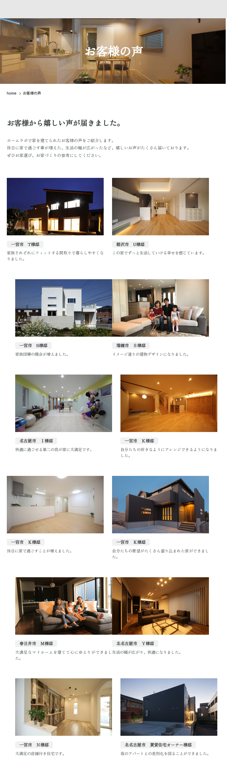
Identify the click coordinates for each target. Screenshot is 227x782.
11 (150, 622)
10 (139, 622)
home (11, 93)
